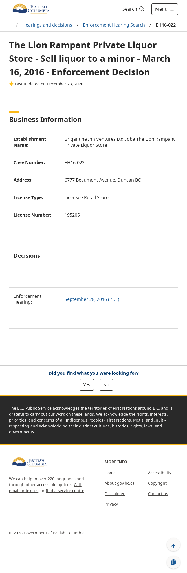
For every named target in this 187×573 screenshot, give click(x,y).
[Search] (132, 9)
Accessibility (159, 472)
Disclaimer (115, 493)
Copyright (157, 483)
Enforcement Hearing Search (114, 25)
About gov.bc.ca (120, 483)
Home (110, 472)
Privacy (111, 504)
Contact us (158, 493)
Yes (86, 385)
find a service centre (65, 490)
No (106, 385)
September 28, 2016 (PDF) (92, 299)
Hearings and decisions (47, 25)
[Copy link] (173, 562)
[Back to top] (173, 544)
